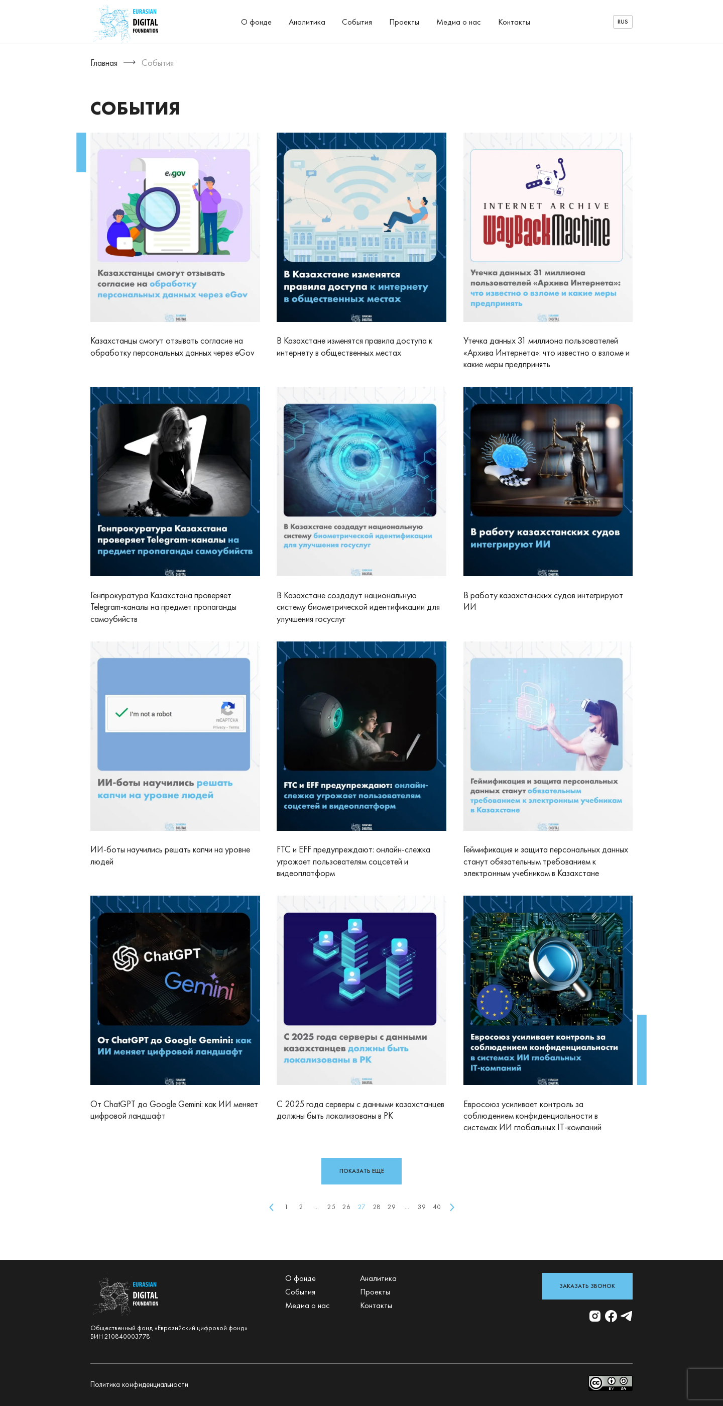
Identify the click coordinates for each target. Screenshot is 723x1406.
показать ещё (361, 1171)
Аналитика (307, 22)
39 (422, 1207)
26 (346, 1207)
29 (392, 1207)
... (316, 1207)
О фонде (256, 22)
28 (377, 1207)
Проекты (404, 22)
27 (362, 1207)
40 (437, 1207)
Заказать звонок (587, 1286)
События (357, 22)
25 (331, 1207)
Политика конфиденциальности (139, 1384)
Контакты (514, 22)
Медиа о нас (458, 22)
